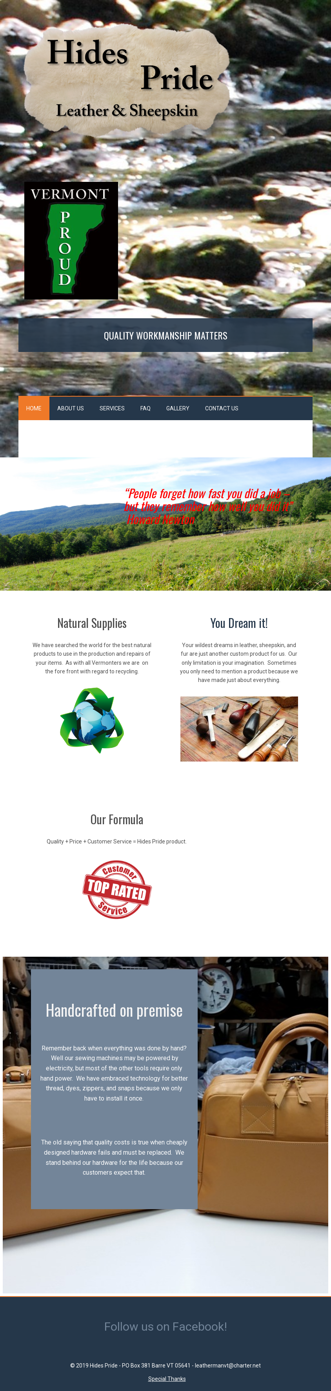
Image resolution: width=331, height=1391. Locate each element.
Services (112, 408)
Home (34, 408)
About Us (70, 408)
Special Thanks (167, 1379)
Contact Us (221, 408)
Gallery (177, 408)
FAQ (145, 408)
